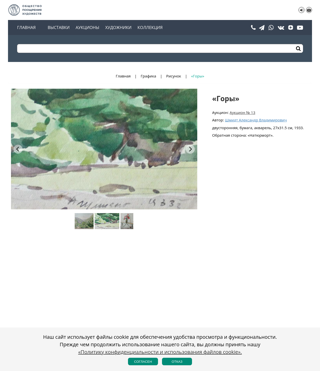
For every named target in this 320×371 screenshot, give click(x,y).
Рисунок (173, 75)
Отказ (177, 362)
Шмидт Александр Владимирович (256, 119)
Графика (148, 75)
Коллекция (150, 27)
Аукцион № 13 (242, 112)
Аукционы (87, 27)
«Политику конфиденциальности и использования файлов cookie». (160, 352)
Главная (26, 27)
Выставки (59, 27)
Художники (118, 27)
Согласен (143, 362)
